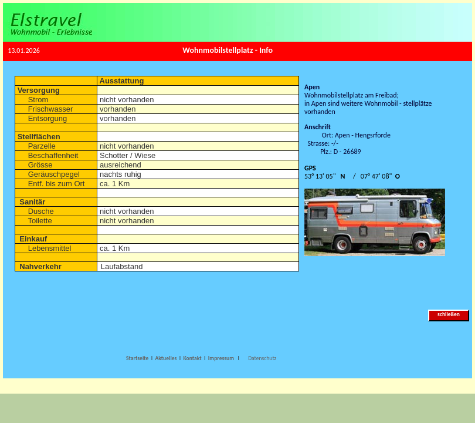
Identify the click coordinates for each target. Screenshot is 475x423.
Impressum (221, 358)
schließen (449, 314)
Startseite (137, 358)
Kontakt (193, 358)
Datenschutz (262, 358)
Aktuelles (166, 358)
